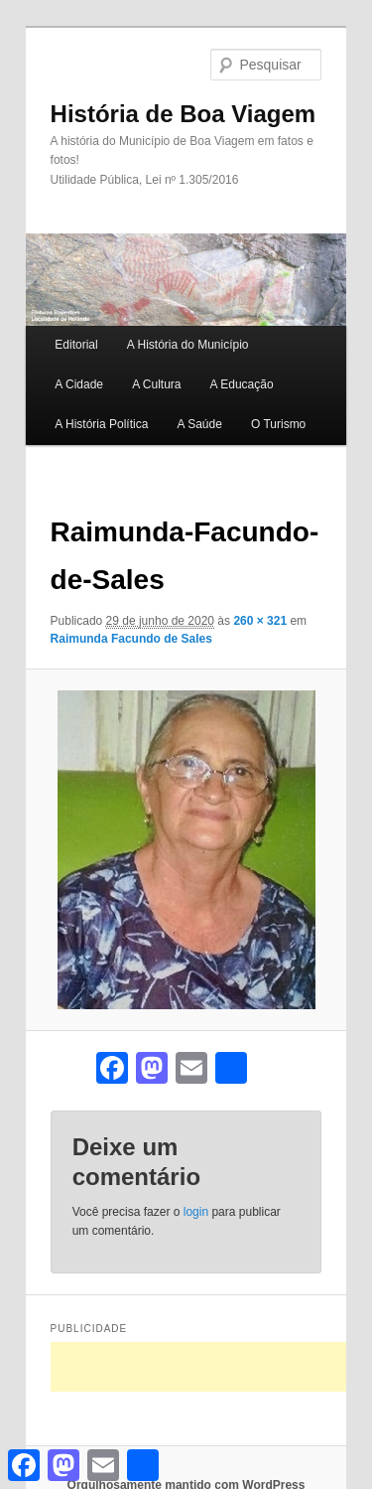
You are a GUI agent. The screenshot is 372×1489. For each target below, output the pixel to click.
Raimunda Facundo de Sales (131, 639)
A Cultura (156, 384)
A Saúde (199, 424)
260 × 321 (260, 621)
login (196, 1212)
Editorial (76, 345)
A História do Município (188, 345)
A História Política (101, 424)
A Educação (242, 384)
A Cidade (79, 384)
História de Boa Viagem (183, 113)
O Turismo (278, 424)
